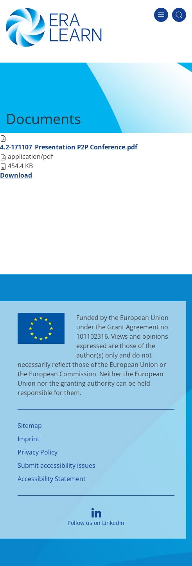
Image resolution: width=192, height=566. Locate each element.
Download (16, 175)
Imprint (28, 439)
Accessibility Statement (52, 478)
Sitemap (30, 425)
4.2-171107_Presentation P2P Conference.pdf (68, 147)
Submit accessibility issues (56, 465)
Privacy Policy (37, 452)
